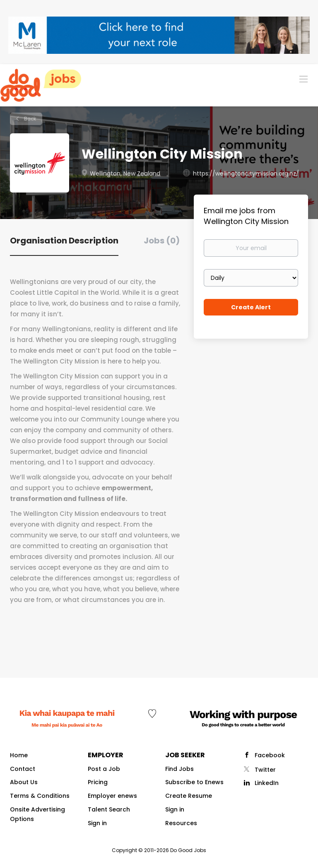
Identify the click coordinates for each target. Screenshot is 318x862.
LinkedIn (267, 783)
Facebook (270, 755)
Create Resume (188, 796)
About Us (24, 782)
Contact (22, 769)
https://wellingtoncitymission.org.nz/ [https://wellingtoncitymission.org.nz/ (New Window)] (246, 173)
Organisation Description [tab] (64, 240)
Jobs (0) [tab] (162, 240)
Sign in (97, 823)
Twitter (265, 770)
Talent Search (109, 809)
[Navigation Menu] (303, 78)
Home (19, 755)
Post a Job (104, 769)
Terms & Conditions (40, 796)
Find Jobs (179, 769)
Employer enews (112, 796)
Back (29, 118)
